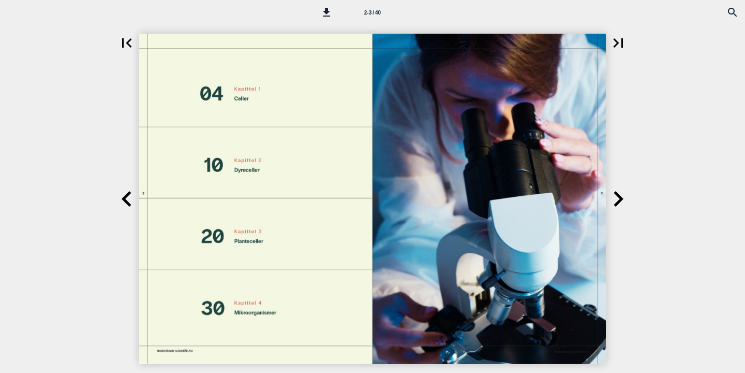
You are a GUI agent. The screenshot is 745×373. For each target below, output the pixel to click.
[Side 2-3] (372, 12)
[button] (326, 12)
